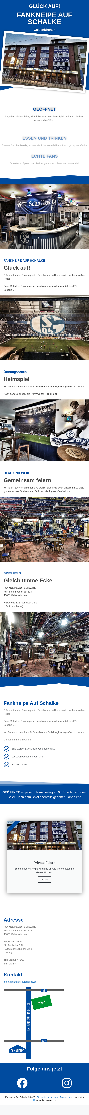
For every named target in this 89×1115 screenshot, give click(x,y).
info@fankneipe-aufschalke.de (20, 981)
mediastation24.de (47, 1100)
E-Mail (44, 879)
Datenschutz (66, 1097)
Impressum (53, 1097)
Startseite (41, 1097)
